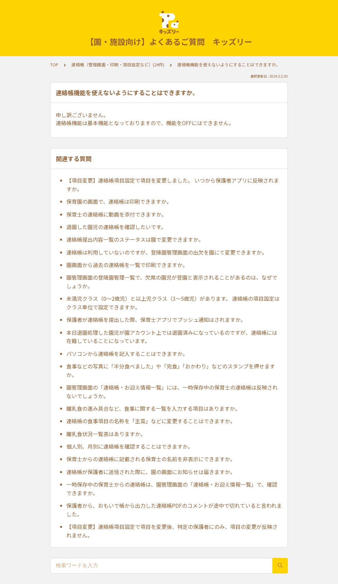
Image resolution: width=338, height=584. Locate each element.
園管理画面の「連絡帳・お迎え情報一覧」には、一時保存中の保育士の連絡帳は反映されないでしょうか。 (172, 391)
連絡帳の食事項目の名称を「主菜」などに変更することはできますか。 (150, 421)
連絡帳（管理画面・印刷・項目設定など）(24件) (117, 64)
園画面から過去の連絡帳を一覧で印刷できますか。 (127, 265)
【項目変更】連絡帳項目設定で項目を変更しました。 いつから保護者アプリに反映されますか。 (172, 184)
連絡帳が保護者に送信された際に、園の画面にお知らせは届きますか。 (150, 472)
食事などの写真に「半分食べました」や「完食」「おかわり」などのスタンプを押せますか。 (170, 370)
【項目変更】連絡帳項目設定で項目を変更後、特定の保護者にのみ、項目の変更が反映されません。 (172, 531)
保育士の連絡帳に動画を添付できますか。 (116, 214)
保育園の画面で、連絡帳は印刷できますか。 (119, 201)
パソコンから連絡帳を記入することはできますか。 (127, 354)
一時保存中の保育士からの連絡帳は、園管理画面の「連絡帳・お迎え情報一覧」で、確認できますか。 (171, 488)
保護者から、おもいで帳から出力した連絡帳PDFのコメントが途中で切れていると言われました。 (174, 509)
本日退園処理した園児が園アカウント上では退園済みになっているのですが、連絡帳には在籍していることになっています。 (171, 336)
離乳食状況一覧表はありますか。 (106, 434)
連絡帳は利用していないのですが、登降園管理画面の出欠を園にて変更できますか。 (166, 252)
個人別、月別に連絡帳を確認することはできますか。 (129, 446)
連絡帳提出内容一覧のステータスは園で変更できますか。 (135, 239)
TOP (54, 64)
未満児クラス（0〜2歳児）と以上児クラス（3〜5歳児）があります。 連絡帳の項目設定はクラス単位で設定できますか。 (173, 302)
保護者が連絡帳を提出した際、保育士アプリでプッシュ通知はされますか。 (156, 320)
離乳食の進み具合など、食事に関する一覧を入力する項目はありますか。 (153, 408)
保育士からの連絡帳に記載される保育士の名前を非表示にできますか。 (150, 459)
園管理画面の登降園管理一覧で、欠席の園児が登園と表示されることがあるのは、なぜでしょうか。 (171, 281)
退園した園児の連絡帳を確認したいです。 (116, 227)
